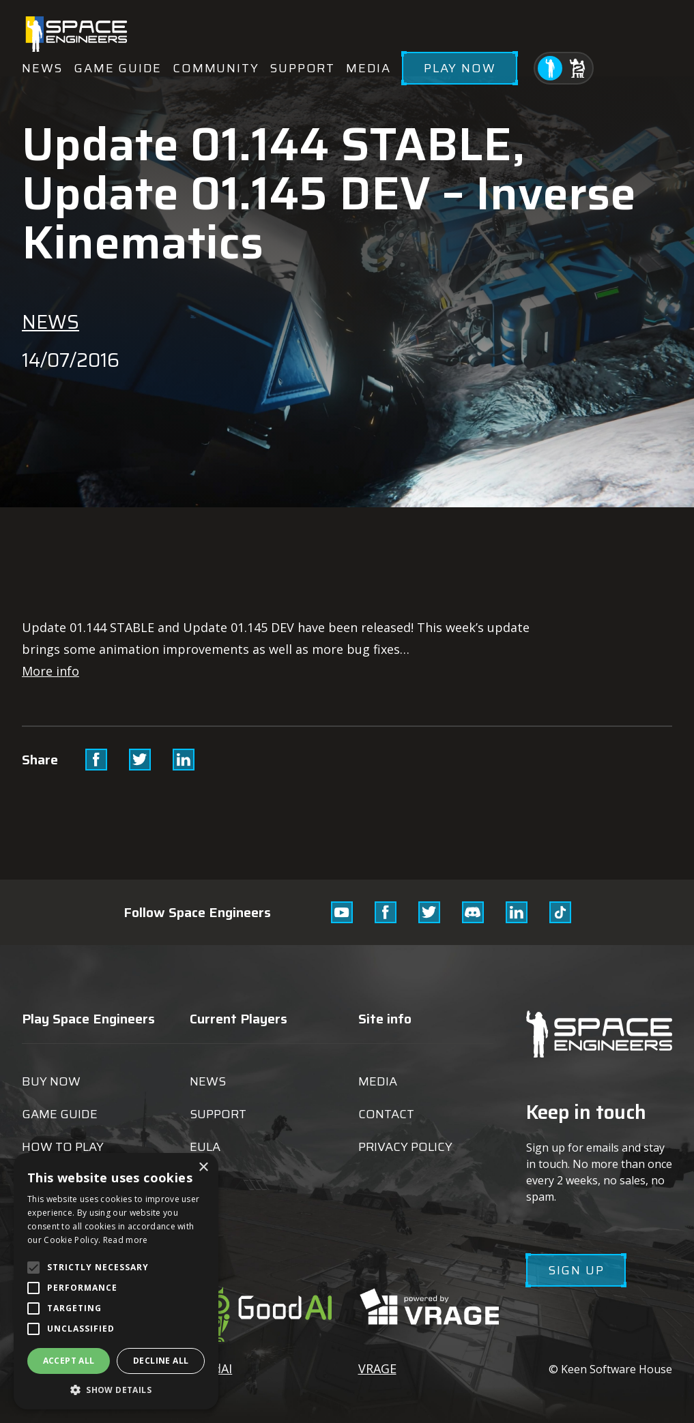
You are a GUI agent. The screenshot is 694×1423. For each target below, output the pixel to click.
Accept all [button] (69, 1360)
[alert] (116, 1281)
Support (302, 68)
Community (216, 68)
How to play (63, 1146)
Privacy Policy (405, 1146)
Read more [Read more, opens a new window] (125, 1240)
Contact (386, 1114)
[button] (116, 1389)
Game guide (118, 68)
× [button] (203, 1168)
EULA (205, 1146)
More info (50, 671)
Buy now (51, 1081)
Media (368, 68)
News (42, 68)
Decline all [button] (160, 1360)
